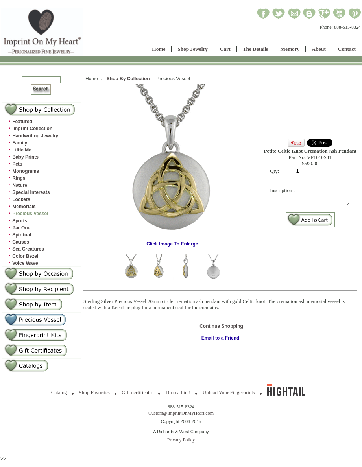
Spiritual (21, 235)
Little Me (21, 150)
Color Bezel (25, 256)
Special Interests (31, 192)
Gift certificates (137, 392)
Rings (18, 178)
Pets (17, 164)
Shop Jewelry (192, 49)
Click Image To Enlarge (170, 242)
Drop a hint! (178, 392)
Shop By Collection (128, 78)
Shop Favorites (94, 392)
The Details (255, 49)
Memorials (23, 206)
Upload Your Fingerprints (229, 392)
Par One (21, 228)
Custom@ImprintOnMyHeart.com (181, 413)
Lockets (21, 199)
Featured (22, 121)
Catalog (59, 392)
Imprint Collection (32, 128)
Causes (20, 242)
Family (19, 143)
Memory (289, 49)
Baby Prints (25, 157)
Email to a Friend (220, 338)
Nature (19, 185)
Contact (347, 49)
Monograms (25, 171)
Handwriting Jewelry (35, 135)
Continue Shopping (221, 326)
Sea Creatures (28, 249)
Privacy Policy (181, 440)
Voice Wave (25, 263)
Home (158, 49)
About (319, 49)
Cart (225, 49)
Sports (19, 220)
